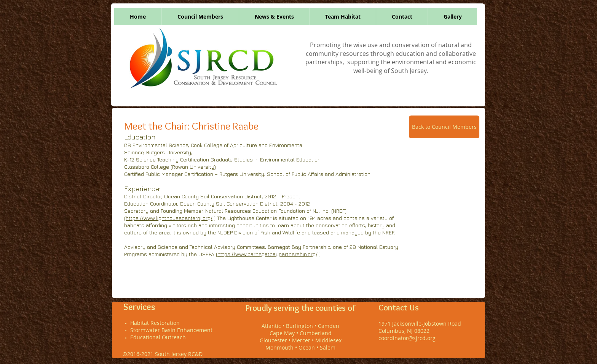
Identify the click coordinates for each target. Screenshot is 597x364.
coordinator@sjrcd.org (407, 338)
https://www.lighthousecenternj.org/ (169, 218)
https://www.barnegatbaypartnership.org (266, 254)
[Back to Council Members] (444, 127)
